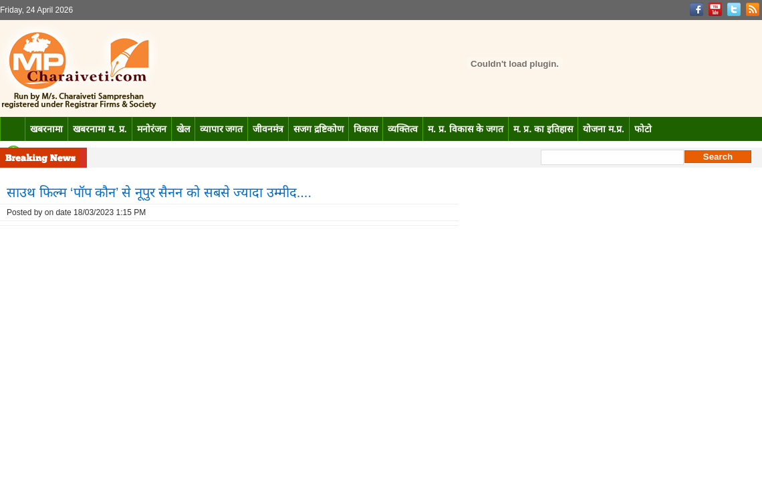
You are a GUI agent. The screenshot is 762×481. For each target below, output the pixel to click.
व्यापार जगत (221, 129)
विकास (366, 129)
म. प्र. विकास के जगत (465, 129)
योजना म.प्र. (603, 129)
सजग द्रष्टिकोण (318, 129)
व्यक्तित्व (403, 129)
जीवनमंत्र (268, 129)
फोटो (643, 129)
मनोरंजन (151, 129)
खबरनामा (46, 129)
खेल (183, 129)
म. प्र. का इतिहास (543, 129)
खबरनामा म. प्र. (100, 129)
